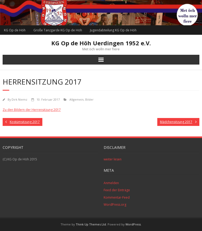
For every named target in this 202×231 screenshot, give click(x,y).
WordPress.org (115, 204)
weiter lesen (113, 159)
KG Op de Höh (15, 30)
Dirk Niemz (19, 99)
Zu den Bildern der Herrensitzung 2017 (32, 109)
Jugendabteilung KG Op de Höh (113, 30)
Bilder (89, 99)
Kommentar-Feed (117, 197)
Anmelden (111, 183)
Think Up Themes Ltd (91, 224)
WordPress (133, 224)
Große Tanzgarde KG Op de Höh (57, 30)
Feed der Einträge (117, 190)
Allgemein (76, 99)
